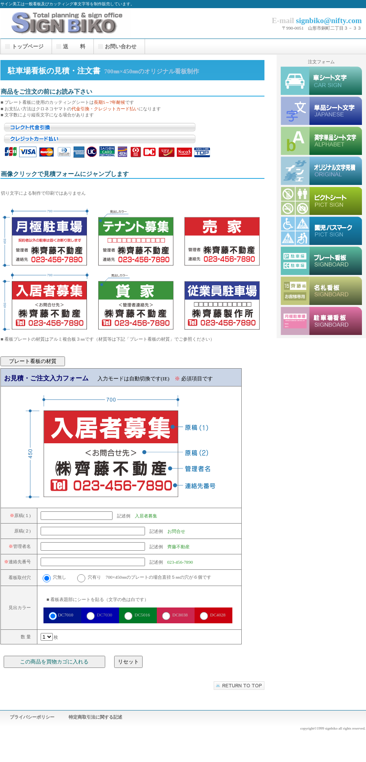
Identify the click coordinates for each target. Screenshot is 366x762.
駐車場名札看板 (321, 291)
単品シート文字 (321, 111)
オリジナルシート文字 (321, 171)
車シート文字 (321, 81)
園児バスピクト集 (321, 231)
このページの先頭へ (239, 685)
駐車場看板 (321, 321)
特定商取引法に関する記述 (95, 717)
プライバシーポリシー (32, 717)
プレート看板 (321, 261)
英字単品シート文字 (321, 141)
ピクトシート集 (321, 201)
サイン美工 (81, 23)
